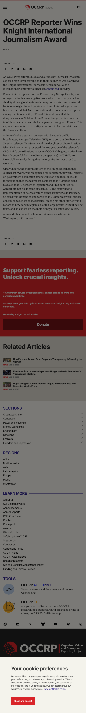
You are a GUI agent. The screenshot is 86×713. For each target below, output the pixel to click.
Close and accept (23, 701)
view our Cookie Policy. (55, 689)
